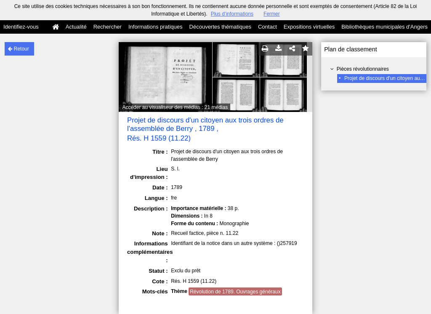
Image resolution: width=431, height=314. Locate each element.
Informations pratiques (155, 27)
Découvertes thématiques (220, 27)
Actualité (76, 27)
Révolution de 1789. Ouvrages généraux (235, 292)
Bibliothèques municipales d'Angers (384, 27)
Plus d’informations (232, 14)
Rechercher (107, 27)
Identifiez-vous (21, 27)
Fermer (271, 14)
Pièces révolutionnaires (363, 69)
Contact (267, 27)
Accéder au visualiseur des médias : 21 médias (175, 107)
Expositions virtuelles (309, 27)
